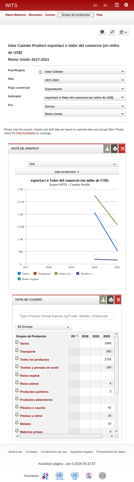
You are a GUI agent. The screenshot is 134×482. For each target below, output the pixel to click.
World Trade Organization (89, 475)
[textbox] (67, 316)
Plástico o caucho (32, 407)
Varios (24, 343)
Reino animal (29, 383)
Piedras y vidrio (31, 415)
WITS (11, 5)
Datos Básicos (15, 14)
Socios (50, 14)
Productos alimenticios (36, 399)
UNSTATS (75, 475)
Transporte (27, 351)
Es (105, 5)
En (95, 5)
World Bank (103, 475)
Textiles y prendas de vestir (39, 367)
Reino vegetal (29, 375)
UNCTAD (60, 475)
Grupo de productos (75, 14)
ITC (46, 475)
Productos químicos (34, 391)
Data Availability (26, 133)
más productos (67, 171)
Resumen (35, 14)
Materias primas (31, 432)
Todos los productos (34, 359)
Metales (25, 423)
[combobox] (43, 327)
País (99, 14)
